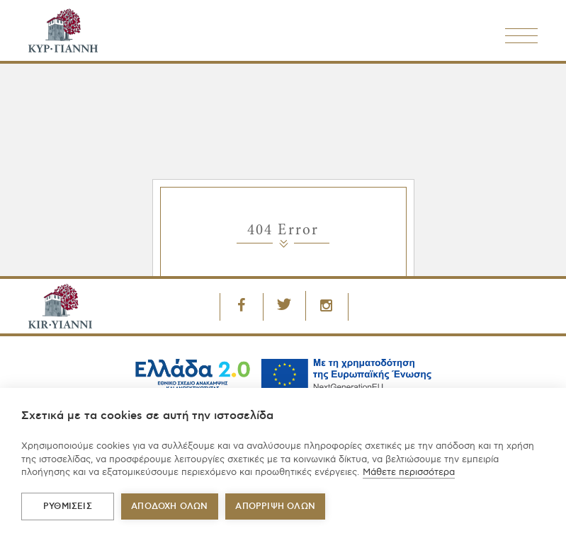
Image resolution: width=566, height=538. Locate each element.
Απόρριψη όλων (275, 506)
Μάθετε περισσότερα (409, 472)
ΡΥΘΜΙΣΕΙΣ (67, 506)
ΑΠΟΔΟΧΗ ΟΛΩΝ (169, 506)
